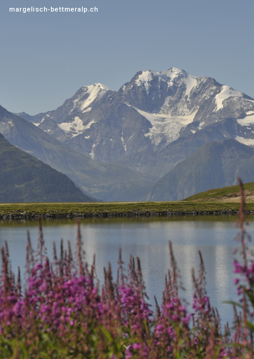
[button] (127, 347)
